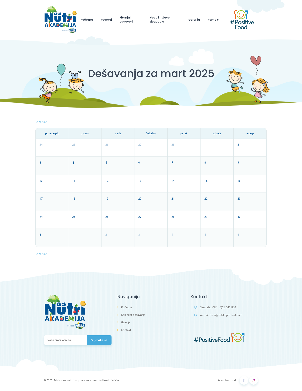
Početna (91, 20)
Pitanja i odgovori (130, 20)
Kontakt (211, 20)
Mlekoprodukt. (63, 381)
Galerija (195, 20)
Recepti (107, 20)
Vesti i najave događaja (166, 20)
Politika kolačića (109, 381)
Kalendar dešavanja (133, 316)
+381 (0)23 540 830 (215, 308)
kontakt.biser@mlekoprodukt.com (218, 317)
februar (41, 123)
